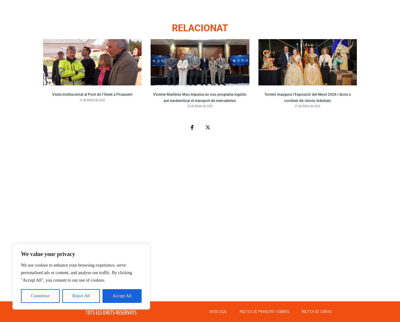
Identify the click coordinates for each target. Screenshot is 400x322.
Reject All (81, 296)
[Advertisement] (200, 219)
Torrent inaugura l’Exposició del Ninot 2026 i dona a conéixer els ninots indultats (307, 97)
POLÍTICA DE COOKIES (317, 311)
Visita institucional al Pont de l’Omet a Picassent (92, 94)
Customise (40, 296)
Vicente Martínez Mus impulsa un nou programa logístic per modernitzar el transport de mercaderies (200, 97)
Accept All (121, 296)
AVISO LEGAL (218, 311)
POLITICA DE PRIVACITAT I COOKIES (264, 311)
